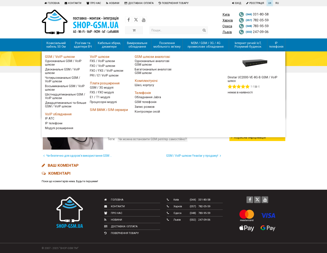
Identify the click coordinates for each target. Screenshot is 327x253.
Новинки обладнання (249, 115)
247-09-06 (254, 31)
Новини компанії (245, 130)
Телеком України (245, 107)
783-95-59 (254, 26)
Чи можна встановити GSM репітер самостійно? (152, 139)
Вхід (236, 3)
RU (277, 3)
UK (269, 3)
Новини (112, 3)
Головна (51, 3)
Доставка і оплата (138, 3)
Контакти (72, 3)
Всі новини (241, 92)
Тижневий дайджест (248, 100)
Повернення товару (173, 3)
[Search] (204, 30)
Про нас (93, 3)
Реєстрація (254, 3)
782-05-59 (254, 20)
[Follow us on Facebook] (128, 19)
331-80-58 (254, 14)
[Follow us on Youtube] (143, 19)
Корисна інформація (248, 137)
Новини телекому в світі (251, 122)
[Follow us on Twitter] (136, 19)
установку (207, 127)
